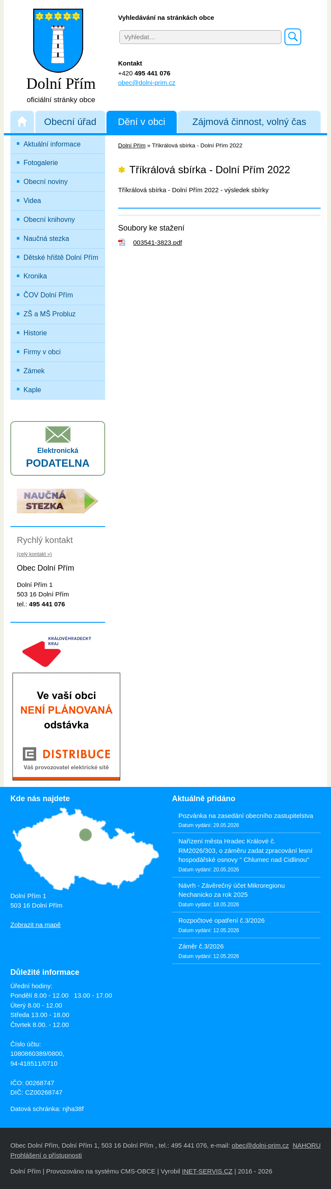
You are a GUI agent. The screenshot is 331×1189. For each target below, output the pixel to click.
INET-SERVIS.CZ (207, 1171)
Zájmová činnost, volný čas (249, 121)
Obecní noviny (46, 181)
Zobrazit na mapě (35, 924)
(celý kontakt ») (34, 554)
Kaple (32, 389)
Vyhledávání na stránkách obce (166, 17)
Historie (35, 333)
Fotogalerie (41, 162)
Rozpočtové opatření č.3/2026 (221, 920)
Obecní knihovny (49, 219)
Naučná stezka (46, 238)
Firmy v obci (42, 352)
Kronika (35, 276)
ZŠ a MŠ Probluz (63, 312)
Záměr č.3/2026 (201, 946)
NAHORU (307, 1145)
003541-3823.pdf (157, 242)
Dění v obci (141, 121)
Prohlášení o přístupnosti (46, 1155)
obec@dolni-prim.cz (146, 82)
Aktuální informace (52, 144)
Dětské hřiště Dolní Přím (61, 257)
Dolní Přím (132, 145)
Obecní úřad (70, 121)
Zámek (34, 370)
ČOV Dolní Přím (48, 295)
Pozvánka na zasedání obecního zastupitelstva (245, 815)
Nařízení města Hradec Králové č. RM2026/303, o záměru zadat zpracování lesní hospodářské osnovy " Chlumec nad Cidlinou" (245, 850)
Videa (32, 200)
